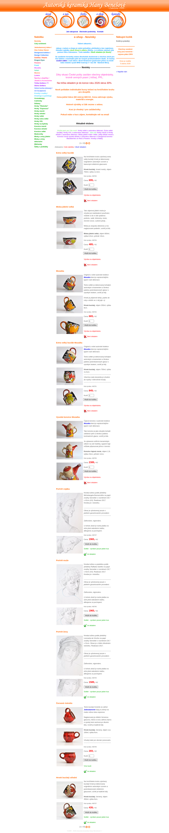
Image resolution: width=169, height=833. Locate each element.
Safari (36, 70)
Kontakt (100, 32)
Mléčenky (38, 144)
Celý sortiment (40, 44)
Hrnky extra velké (41, 119)
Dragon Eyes (39, 60)
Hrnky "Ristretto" (41, 106)
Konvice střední (40, 129)
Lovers (37, 75)
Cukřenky (38, 101)
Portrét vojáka (63, 489)
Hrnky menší (39, 111)
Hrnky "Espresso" (41, 109)
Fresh (36, 65)
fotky (85, 19)
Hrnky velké (39, 116)
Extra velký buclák (65, 153)
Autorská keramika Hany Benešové (84, 5)
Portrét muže (62, 560)
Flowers (37, 63)
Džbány (37, 103)
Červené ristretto (64, 703)
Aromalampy (39, 98)
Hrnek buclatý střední (66, 777)
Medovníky (38, 134)
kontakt (119, 19)
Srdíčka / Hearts (40, 58)
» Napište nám (121, 72)
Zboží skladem (80, 147)
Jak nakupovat (72, 32)
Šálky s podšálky (41, 147)
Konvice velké (40, 131)
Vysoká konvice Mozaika (68, 417)
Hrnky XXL (38, 121)
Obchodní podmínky (87, 32)
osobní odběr (61, 61)
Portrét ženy (62, 632)
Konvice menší (40, 126)
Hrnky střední (39, 114)
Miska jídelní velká (65, 207)
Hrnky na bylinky (41, 124)
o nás (68, 19)
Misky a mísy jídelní (42, 136)
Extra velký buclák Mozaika (69, 343)
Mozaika (37, 68)
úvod (51, 19)
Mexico (37, 73)
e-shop (102, 19)
